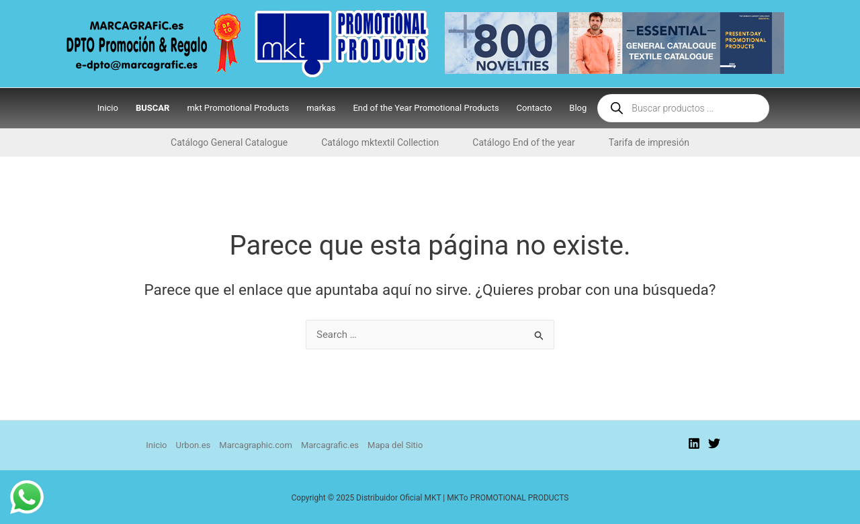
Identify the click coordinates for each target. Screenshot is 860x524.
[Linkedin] (694, 443)
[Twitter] (714, 443)
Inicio (156, 445)
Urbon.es (193, 445)
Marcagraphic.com (255, 445)
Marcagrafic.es (330, 445)
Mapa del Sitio (395, 445)
